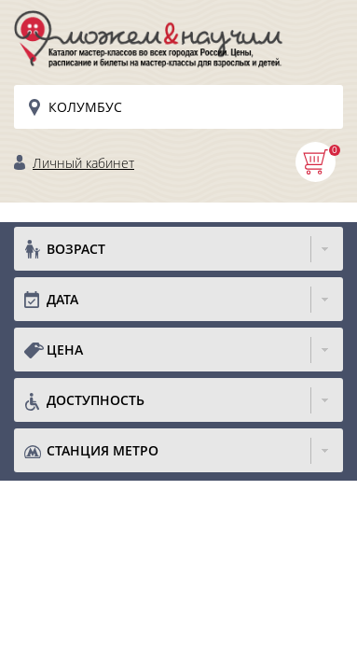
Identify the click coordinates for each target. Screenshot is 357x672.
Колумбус (85, 107)
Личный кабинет (83, 163)
